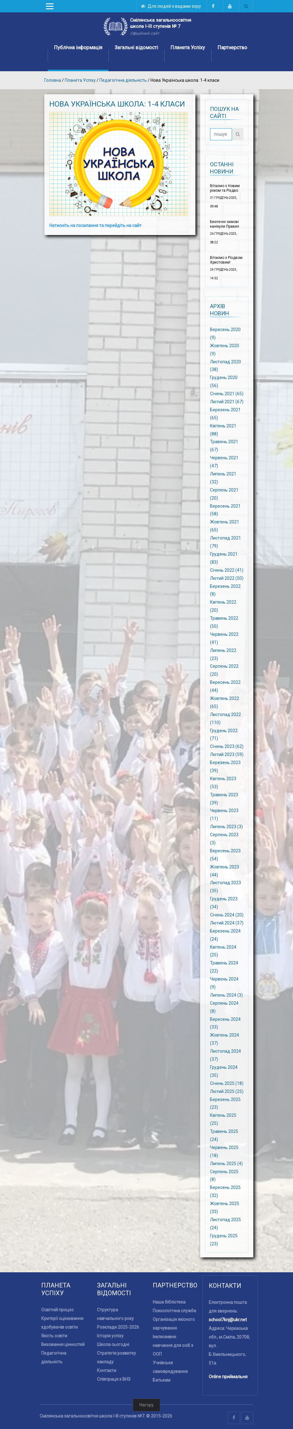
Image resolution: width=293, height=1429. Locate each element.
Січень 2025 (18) (226, 1083)
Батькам (161, 1380)
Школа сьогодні (113, 1344)
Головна (52, 80)
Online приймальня (228, 1376)
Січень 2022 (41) (226, 569)
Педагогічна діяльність (123, 80)
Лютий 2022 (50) (226, 577)
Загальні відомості (136, 47)
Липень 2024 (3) (226, 995)
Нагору (146, 1404)
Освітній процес (57, 1309)
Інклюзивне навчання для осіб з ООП (173, 1345)
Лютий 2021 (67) (226, 401)
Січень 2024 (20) (226, 914)
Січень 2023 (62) (226, 746)
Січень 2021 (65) (226, 393)
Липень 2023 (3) (226, 826)
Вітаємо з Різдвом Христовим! (226, 260)
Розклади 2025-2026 (118, 1327)
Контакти (106, 1370)
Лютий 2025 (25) (226, 1091)
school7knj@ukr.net (228, 1319)
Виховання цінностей (63, 1344)
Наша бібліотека (169, 1302)
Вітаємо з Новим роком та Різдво (225, 188)
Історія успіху (110, 1335)
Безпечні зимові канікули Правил (224, 224)
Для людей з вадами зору (171, 6)
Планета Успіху (187, 47)
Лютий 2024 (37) (226, 922)
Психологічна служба (174, 1310)
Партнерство (232, 47)
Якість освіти (54, 1335)
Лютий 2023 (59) (226, 754)
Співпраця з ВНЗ (113, 1379)
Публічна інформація (78, 47)
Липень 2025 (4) (226, 1163)
